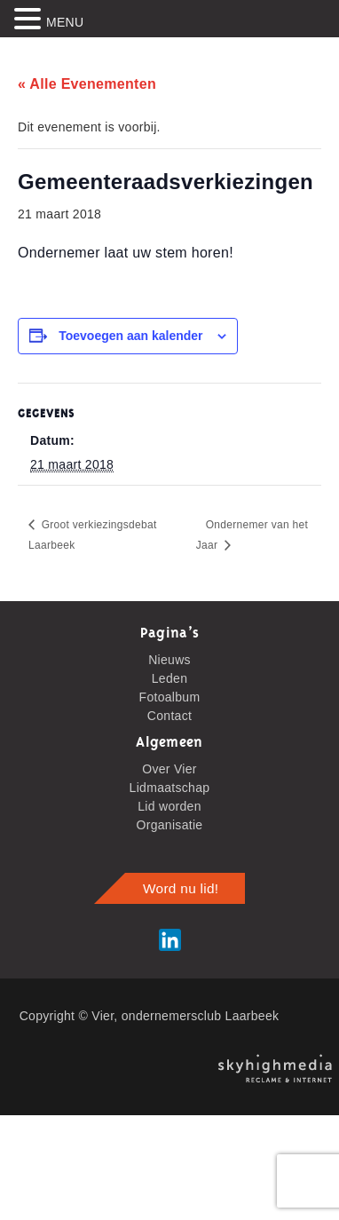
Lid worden (169, 806)
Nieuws (169, 660)
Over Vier (169, 769)
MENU (64, 22)
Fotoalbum (170, 697)
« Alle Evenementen (87, 83)
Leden (169, 678)
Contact (169, 716)
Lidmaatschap (170, 787)
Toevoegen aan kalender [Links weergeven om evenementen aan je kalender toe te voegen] (130, 336)
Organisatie (170, 825)
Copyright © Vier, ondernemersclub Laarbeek (150, 1016)
